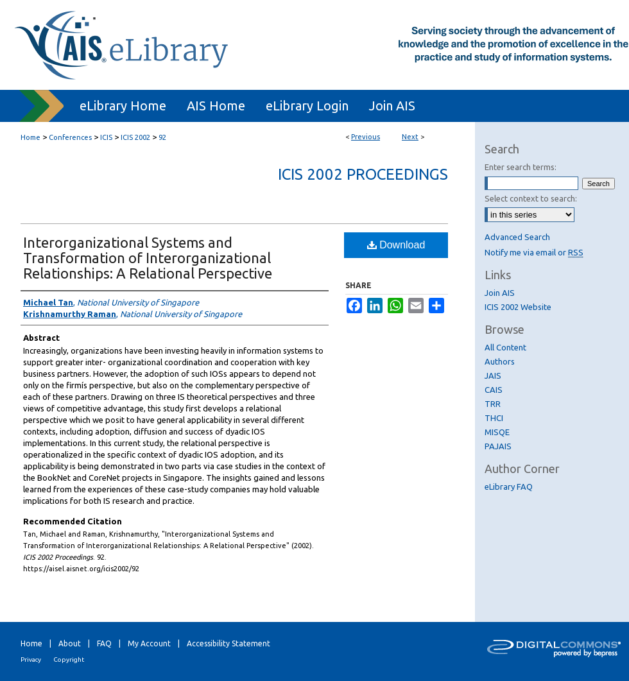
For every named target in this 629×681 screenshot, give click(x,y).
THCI (494, 417)
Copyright (68, 659)
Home (30, 137)
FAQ (104, 643)
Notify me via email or (534, 252)
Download (396, 244)
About (69, 643)
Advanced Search (517, 236)
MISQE (497, 431)
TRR (493, 403)
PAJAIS (498, 446)
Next (410, 137)
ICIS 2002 (135, 137)
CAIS (494, 389)
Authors (500, 361)
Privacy (31, 659)
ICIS (106, 137)
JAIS (493, 375)
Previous (365, 137)
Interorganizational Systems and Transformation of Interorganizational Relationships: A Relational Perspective (147, 257)
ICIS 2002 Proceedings (363, 174)
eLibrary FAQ (509, 486)
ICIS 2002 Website (518, 306)
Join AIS (500, 292)
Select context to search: (531, 198)
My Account (149, 643)
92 (162, 137)
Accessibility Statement (228, 643)
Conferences (70, 137)
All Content (505, 347)
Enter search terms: (520, 166)
